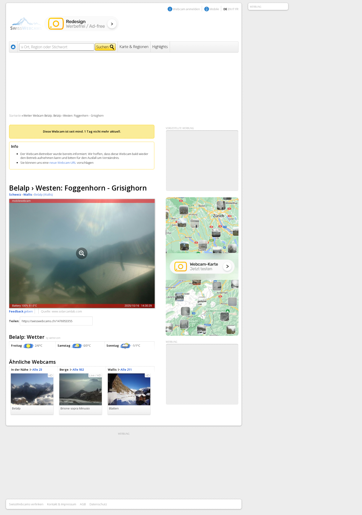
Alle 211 (126, 369)
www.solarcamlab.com (67, 311)
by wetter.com (53, 337)
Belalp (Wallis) (43, 194)
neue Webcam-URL (62, 163)
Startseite (15, 116)
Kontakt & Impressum (61, 504)
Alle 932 (78, 369)
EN (230, 9)
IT (233, 9)
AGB (83, 504)
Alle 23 (37, 369)
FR (236, 9)
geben (21, 311)
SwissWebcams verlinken (26, 504)
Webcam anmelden (186, 9)
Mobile (214, 9)
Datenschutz (98, 504)
